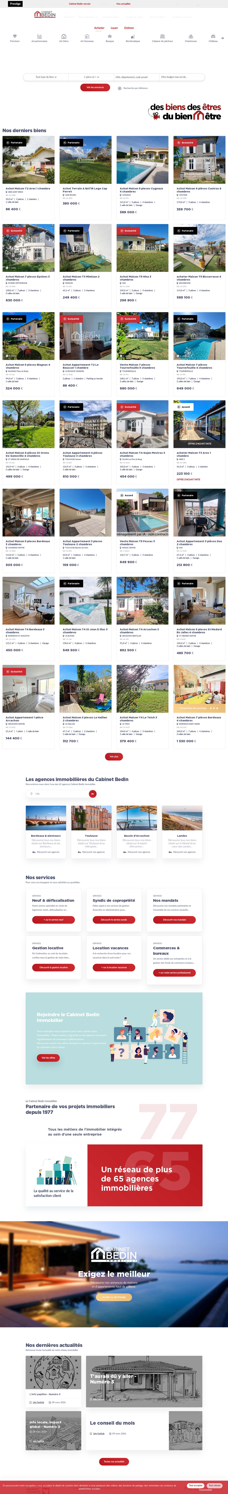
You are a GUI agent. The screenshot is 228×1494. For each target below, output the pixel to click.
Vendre (69, 16)
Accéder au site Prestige (114, 1299)
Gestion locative (114, 16)
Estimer (129, 26)
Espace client (176, 4)
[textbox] (61, 792)
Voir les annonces (95, 87)
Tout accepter (195, 1485)
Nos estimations (89, 16)
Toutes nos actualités (114, 1464)
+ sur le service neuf (53, 918)
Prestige (15, 4)
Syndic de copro (140, 16)
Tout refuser (215, 1485)
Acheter (99, 26)
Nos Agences (37, 4)
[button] (91, 75)
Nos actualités (123, 4)
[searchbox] (116, 75)
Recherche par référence (136, 87)
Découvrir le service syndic (114, 918)
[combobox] (136, 75)
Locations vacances (189, 16)
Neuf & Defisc (163, 16)
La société (56, 4)
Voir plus (114, 755)
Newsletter (199, 4)
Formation (103, 4)
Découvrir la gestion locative (54, 965)
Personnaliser (205, 1490)
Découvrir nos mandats (174, 918)
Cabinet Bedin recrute (79, 4)
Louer (114, 26)
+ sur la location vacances (114, 965)
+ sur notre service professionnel (174, 971)
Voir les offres (48, 1058)
